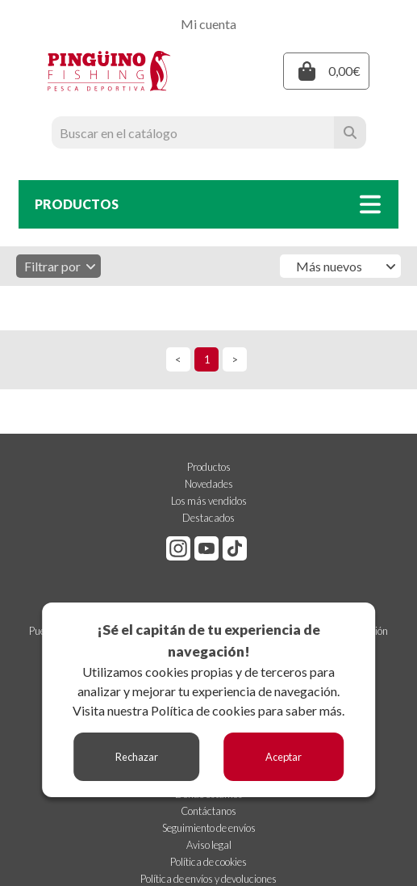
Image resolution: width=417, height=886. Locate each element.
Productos (209, 466)
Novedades (209, 483)
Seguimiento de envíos (209, 827)
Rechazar (136, 756)
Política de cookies (203, 710)
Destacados (208, 517)
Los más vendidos (209, 500)
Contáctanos (208, 810)
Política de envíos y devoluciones (208, 878)
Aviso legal (208, 844)
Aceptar (283, 756)
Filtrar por (60, 266)
